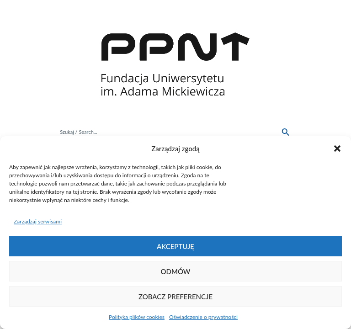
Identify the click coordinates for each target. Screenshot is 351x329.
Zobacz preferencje (175, 296)
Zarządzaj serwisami (38, 221)
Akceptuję (175, 246)
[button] (337, 148)
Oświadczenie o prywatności (203, 316)
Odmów (176, 271)
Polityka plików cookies (137, 316)
